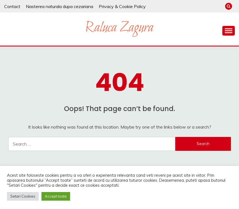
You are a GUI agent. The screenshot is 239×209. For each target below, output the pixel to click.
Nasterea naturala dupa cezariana (59, 6)
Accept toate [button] (56, 196)
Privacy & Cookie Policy (122, 6)
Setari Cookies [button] (22, 196)
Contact (12, 6)
